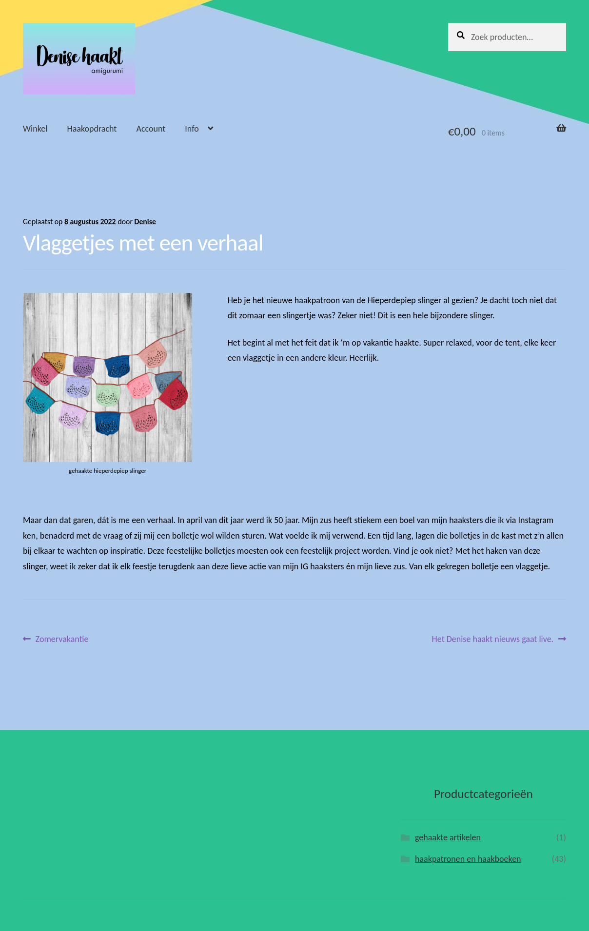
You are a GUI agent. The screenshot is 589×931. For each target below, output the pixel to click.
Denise (145, 221)
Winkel (35, 128)
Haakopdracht (92, 128)
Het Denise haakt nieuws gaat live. (493, 639)
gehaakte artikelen (448, 837)
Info (192, 128)
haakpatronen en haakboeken (468, 858)
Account (150, 128)
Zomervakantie (62, 639)
